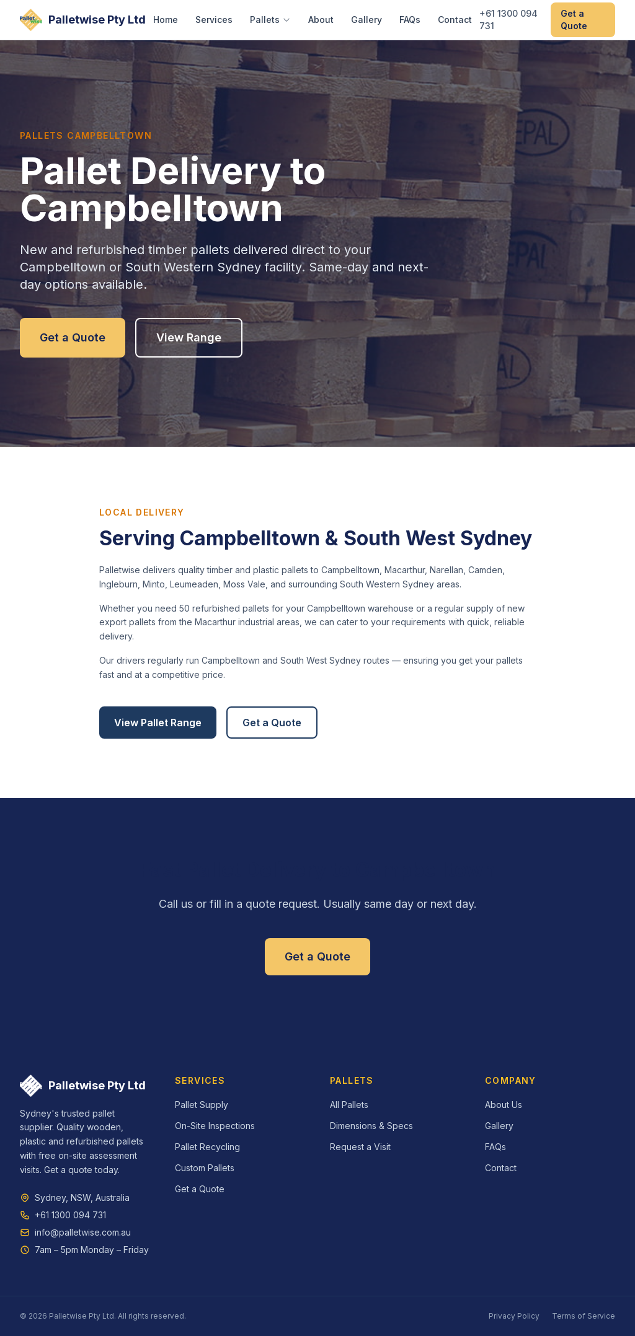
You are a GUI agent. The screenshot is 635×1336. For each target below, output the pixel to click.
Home (165, 19)
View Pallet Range (158, 722)
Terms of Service (583, 1316)
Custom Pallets (204, 1167)
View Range (188, 337)
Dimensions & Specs (371, 1125)
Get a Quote (574, 19)
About (321, 19)
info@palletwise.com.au (83, 1232)
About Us (503, 1104)
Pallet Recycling (207, 1146)
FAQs (409, 19)
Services (214, 19)
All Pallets (349, 1104)
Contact (455, 19)
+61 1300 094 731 (508, 19)
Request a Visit (360, 1146)
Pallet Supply (201, 1104)
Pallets (270, 19)
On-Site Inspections (215, 1125)
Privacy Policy (514, 1316)
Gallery (366, 19)
